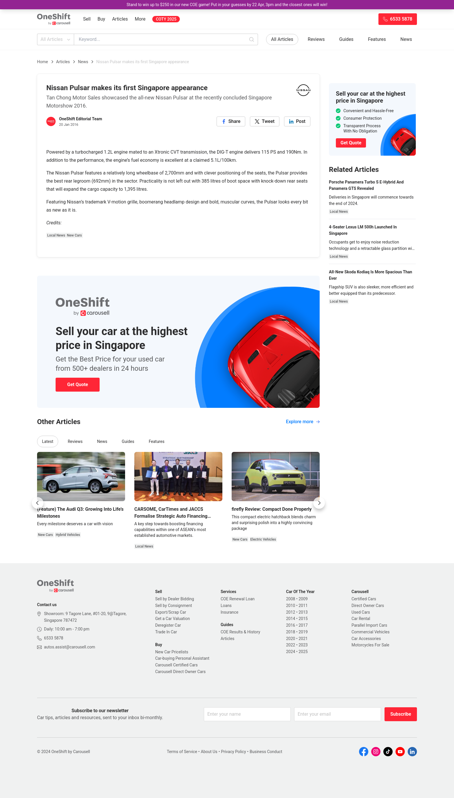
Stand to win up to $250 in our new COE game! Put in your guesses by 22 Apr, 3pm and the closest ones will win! (227, 4)
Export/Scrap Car (170, 612)
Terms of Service (182, 751)
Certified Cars (364, 599)
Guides (346, 39)
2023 (303, 645)
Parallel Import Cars (369, 625)
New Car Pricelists (171, 652)
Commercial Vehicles (370, 632)
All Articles (56, 39)
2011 (303, 605)
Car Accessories (366, 638)
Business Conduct (266, 751)
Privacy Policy (233, 751)
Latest (47, 441)
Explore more (303, 421)
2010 (290, 605)
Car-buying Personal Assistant (182, 658)
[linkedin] (297, 121)
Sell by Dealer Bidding (174, 599)
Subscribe (400, 714)
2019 (303, 632)
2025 (303, 651)
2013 (303, 612)
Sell (87, 19)
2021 (303, 638)
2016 (290, 625)
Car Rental (361, 618)
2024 (290, 651)
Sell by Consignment (173, 605)
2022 (290, 645)
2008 (290, 599)
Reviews (316, 39)
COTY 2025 (166, 19)
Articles (120, 19)
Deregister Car (168, 625)
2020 (290, 638)
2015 (303, 618)
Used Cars (361, 612)
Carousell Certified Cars (176, 665)
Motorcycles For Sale (370, 645)
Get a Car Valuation (172, 618)
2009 (303, 599)
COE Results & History (240, 632)
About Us (209, 751)
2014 (290, 618)
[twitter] (264, 121)
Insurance (229, 612)
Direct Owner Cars (368, 605)
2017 (303, 625)
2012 (290, 612)
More (140, 19)
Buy (101, 19)
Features (377, 39)
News (406, 39)
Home (42, 61)
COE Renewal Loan (238, 599)
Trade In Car (166, 632)
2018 (290, 632)
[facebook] (231, 121)
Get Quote (77, 384)
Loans (226, 605)
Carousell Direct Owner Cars (180, 671)
